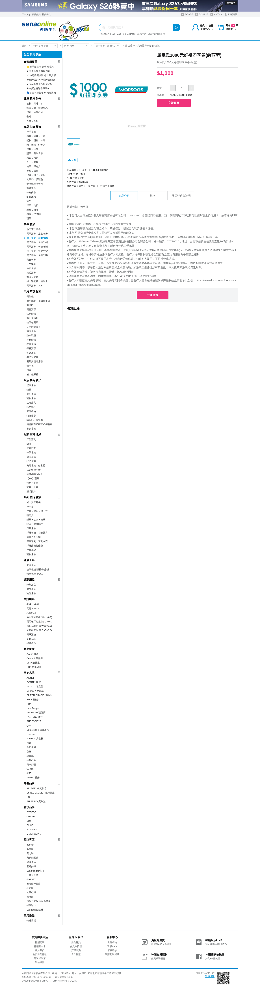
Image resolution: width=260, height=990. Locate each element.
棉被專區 (31, 643)
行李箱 (30, 506)
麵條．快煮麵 (34, 214)
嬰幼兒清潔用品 (35, 361)
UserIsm (31, 734)
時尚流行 (31, 407)
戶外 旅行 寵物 (32, 497)
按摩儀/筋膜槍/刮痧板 (38, 569)
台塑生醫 (31, 747)
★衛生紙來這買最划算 (38, 71)
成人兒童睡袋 (34, 502)
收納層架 (31, 461)
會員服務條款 (40, 954)
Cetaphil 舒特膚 (35, 658)
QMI (29, 725)
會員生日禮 (76, 946)
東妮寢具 (29, 599)
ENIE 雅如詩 (33, 699)
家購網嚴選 (32, 857)
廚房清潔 (31, 309)
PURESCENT (34, 721)
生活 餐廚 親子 (32, 380)
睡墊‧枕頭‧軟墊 (36, 519)
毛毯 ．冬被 (33, 604)
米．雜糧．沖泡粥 (36, 144)
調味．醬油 (32, 209)
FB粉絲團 (231, 14)
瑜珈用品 (31, 593)
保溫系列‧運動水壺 (37, 541)
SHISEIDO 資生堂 (36, 801)
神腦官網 (39, 942)
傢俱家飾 (31, 456)
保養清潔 (31, 348)
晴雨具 (30, 515)
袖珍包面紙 (32, 322)
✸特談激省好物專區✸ (38, 88)
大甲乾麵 (31, 892)
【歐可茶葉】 (34, 875)
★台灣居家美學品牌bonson (41, 79)
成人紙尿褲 (32, 374)
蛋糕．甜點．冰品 (36, 140)
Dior (29, 821)
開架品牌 (29, 672)
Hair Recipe (33, 708)
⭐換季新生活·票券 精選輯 (40, 66)
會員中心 (206, 29)
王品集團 (31, 264)
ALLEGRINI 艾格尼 (37, 788)
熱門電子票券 (34, 229)
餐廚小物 (31, 428)
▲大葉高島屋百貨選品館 (39, 84)
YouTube (216, 14)
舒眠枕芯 (31, 638)
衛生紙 (30, 296)
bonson (30, 844)
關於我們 (39, 950)
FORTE (30, 797)
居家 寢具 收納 (32, 434)
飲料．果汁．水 (35, 103)
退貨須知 (112, 942)
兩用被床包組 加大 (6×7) (39, 617)
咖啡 (29, 116)
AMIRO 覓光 (33, 777)
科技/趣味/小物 (34, 474)
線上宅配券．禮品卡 (37, 281)
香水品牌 (29, 807)
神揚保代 (46, 14)
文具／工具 (32, 487)
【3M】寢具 (33, 478)
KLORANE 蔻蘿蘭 (36, 712)
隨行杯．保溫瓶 (35, 420)
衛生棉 (30, 365)
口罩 (29, 370)
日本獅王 (31, 764)
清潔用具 (31, 331)
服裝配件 (31, 491)
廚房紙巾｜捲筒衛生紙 (38, 300)
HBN (29, 703)
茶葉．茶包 (32, 121)
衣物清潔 (31, 344)
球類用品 (31, 584)
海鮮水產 (31, 188)
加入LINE (201, 14)
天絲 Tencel (33, 608)
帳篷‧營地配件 (35, 524)
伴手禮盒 (31, 131)
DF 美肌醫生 (33, 662)
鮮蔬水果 (31, 196)
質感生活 (141, 34)
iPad (112, 34)
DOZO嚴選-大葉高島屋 (39, 901)
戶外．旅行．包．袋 (37, 511)
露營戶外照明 (34, 537)
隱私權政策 (40, 958)
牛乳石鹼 (31, 760)
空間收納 (31, 411)
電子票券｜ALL (34, 285)
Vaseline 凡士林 (35, 738)
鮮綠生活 (31, 862)
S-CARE (187, 14)
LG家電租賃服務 (156, 34)
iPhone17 (104, 34)
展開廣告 (231, 3)
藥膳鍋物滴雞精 (35, 183)
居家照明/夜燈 (34, 469)
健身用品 (31, 589)
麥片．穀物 (32, 170)
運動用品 (29, 579)
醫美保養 (29, 648)
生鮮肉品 (31, 192)
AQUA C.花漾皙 (35, 686)
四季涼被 (31, 634)
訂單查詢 (76, 950)
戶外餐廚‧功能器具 (37, 532)
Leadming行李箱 (35, 870)
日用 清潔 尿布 (32, 291)
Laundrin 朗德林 (35, 909)
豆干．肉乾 (32, 162)
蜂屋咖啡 (31, 905)
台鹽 (29, 751)
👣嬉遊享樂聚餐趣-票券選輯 (41, 92)
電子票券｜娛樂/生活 (37, 251)
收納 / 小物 (32, 482)
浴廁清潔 (31, 313)
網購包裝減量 (112, 954)
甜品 (29, 218)
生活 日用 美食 (40, 45)
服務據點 (36, 14)
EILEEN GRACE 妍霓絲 (39, 695)
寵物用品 (31, 398)
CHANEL (31, 816)
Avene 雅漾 (32, 654)
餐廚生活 (31, 394)
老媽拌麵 (31, 866)
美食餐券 (31, 259)
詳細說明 (209, 976)
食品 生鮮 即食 (32, 126)
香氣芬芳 (31, 448)
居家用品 (31, 385)
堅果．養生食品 (35, 153)
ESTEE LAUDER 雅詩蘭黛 (41, 792)
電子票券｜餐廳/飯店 (37, 246)
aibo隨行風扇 (33, 883)
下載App (26, 14)
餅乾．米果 (32, 149)
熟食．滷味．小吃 (36, 136)
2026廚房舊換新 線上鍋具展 (41, 75)
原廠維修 (112, 950)
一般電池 (31, 452)
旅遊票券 (31, 272)
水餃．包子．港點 (36, 175)
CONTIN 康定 (34, 682)
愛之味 (30, 853)
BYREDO (31, 812)
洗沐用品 (31, 352)
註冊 (211, 25)
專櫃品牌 (29, 783)
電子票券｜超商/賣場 (106, 45)
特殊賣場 (31, 920)
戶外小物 (31, 550)
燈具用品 (31, 528)
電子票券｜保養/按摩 (37, 255)
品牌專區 (29, 839)
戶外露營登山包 (35, 545)
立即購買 (175, 102)
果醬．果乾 (32, 157)
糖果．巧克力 (34, 166)
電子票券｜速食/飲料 (37, 233)
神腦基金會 (40, 946)
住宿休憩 (31, 268)
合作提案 (76, 954)
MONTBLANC (34, 834)
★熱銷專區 (30, 61)
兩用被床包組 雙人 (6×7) (39, 621)
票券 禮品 (69, 45)
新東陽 (30, 849)
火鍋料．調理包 (35, 179)
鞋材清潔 (31, 339)
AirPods (131, 34)
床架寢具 (31, 439)
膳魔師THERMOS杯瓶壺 (39, 424)
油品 (29, 201)
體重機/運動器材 (35, 573)
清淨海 (30, 769)
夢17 (29, 773)
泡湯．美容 (32, 277)
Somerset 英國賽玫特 (38, 730)
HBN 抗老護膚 (34, 667)
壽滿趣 (30, 896)
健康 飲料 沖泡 (32, 98)
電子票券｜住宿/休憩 (37, 242)
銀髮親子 (31, 415)
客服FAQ (112, 946)
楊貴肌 (30, 756)
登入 (202, 25)
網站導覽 (39, 962)
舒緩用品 (31, 565)
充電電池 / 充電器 (36, 465)
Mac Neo (121, 34)
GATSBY (31, 879)
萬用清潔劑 (32, 318)
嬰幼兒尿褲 (32, 357)
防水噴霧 (31, 335)
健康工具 (29, 560)
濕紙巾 (30, 305)
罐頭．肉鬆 (32, 205)
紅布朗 (30, 888)
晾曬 (29, 443)
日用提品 (29, 915)
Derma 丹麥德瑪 (35, 690)
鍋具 (29, 389)
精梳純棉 (31, 612)
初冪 (29, 743)
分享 (72, 161)
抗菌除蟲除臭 (34, 326)
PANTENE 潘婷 (35, 717)
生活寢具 (31, 402)
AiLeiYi (30, 677)
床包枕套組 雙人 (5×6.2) (39, 630)
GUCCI (30, 825)
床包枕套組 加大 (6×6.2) (39, 625)
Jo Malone (32, 829)
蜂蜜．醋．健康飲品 (37, 108)
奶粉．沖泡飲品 (35, 112)
